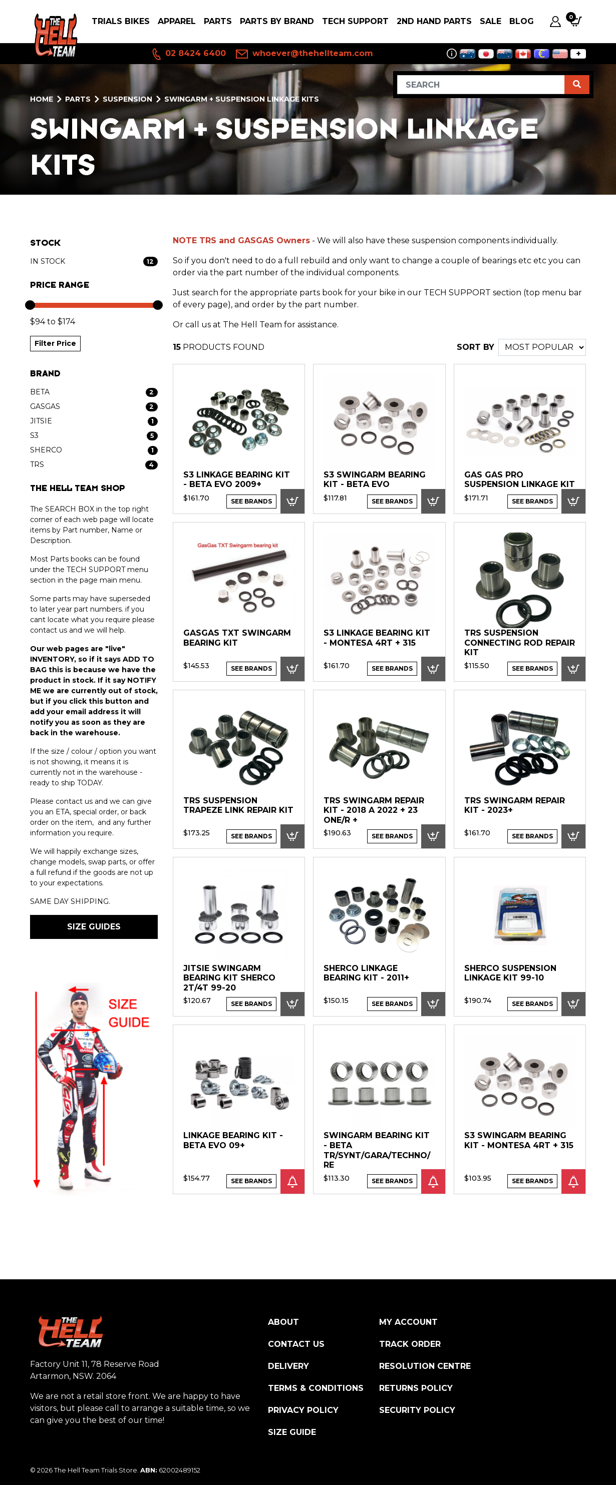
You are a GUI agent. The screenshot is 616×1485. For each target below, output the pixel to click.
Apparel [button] (177, 21)
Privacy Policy (303, 1410)
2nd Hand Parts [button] (434, 21)
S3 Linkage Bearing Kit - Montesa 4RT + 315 (377, 638)
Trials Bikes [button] (121, 21)
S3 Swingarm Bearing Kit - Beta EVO (375, 479)
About (283, 1322)
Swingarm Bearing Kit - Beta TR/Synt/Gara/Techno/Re (377, 1150)
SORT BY (475, 347)
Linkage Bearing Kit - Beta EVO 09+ (233, 1140)
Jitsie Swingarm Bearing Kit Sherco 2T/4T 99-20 (229, 978)
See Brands (251, 501)
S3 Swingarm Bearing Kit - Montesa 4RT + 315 (518, 1140)
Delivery (288, 1366)
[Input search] (481, 84)
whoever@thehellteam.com (304, 54)
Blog (521, 21)
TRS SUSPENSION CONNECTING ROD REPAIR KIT (519, 642)
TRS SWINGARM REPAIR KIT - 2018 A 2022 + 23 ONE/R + (374, 810)
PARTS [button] (218, 21)
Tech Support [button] (355, 21)
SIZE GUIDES (94, 926)
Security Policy (417, 1410)
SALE (490, 21)
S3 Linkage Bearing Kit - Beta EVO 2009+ (236, 479)
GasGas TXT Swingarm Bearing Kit (237, 638)
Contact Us (296, 1344)
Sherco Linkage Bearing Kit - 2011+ (366, 973)
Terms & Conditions (316, 1388)
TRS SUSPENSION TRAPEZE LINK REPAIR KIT (238, 805)
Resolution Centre (425, 1366)
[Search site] (576, 84)
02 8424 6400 (188, 54)
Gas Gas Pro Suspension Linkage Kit (519, 479)
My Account (408, 1322)
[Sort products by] (542, 347)
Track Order (410, 1344)
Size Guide (292, 1432)
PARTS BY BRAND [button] (277, 21)
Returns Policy (416, 1388)
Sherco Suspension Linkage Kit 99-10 (510, 973)
